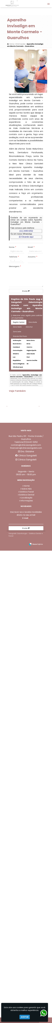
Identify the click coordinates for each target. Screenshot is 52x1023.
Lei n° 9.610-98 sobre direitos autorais (24, 385)
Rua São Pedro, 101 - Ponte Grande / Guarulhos (26, 874)
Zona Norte (33, 322)
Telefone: (14, 257)
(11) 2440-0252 (26, 231)
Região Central (18, 322)
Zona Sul (29, 327)
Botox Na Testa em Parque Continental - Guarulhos (17, 671)
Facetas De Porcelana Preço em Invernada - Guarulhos (17, 542)
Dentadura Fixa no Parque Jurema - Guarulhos (17, 516)
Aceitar (24, 1017)
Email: (31, 247)
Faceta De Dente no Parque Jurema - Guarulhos (17, 464)
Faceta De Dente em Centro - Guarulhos (17, 748)
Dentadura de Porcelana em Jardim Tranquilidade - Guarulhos (18, 801)
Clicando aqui (26, 237)
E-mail (25, 954)
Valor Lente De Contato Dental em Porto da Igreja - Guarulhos (17, 491)
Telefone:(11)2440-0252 (26, 878)
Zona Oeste (17, 327)
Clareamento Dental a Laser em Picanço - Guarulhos (17, 594)
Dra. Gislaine (26, 888)
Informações (26, 937)
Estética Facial (27, 928)
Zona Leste (17, 332)
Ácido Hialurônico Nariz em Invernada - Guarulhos (17, 568)
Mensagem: (15, 266)
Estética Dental (26, 931)
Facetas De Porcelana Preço (17, 695)
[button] (48, 4)
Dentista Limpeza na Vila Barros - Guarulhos (17, 825)
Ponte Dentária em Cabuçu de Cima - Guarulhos (17, 723)
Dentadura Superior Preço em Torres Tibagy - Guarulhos (17, 414)
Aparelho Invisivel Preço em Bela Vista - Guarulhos (17, 853)
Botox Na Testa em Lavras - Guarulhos (17, 618)
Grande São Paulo (20, 336)
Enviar (26, 291)
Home (27, 922)
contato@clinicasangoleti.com (26, 881)
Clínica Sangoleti (26, 892)
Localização (26, 934)
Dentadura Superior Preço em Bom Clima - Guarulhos (17, 645)
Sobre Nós (27, 925)
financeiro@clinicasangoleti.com (26, 884)
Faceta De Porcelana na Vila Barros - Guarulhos (17, 774)
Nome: (12, 247)
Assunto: (32, 257)
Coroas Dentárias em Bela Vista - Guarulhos (17, 437)
